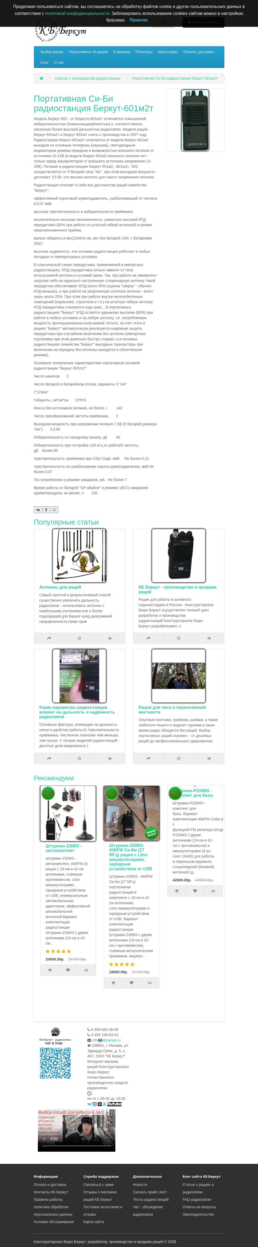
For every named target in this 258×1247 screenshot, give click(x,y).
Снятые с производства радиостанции (87, 78)
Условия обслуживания (54, 1222)
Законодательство (198, 1214)
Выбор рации (52, 52)
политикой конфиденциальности (77, 13)
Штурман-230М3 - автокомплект (126, 848)
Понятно (139, 20)
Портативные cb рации (88, 52)
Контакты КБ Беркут (51, 1192)
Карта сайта (93, 1222)
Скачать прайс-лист (150, 1192)
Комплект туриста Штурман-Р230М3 (63, 848)
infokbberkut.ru (106, 1040)
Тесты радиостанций (151, 1199)
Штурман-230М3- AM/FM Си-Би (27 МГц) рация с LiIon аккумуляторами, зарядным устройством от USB (192, 857)
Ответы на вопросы (199, 1207)
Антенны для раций (60, 587)
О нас (59, 62)
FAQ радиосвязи (197, 1199)
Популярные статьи (66, 522)
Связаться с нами (98, 1184)
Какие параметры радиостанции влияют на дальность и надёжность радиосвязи (77, 712)
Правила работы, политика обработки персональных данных (53, 1206)
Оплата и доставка (50, 1184)
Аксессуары (168, 52)
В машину (121, 52)
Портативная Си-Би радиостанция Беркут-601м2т (175, 78)
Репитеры (143, 52)
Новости (140, 1184)
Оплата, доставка (198, 52)
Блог (45, 62)
